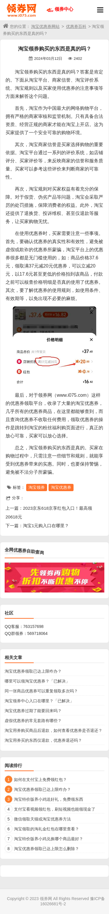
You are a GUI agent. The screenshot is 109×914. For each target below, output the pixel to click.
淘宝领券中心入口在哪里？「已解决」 (39, 700)
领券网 (46, 898)
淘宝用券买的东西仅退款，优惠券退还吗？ (43, 740)
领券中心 (64, 9)
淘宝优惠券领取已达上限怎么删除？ (46, 848)
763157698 (33, 626)
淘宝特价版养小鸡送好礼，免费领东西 (48, 799)
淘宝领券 (36, 487)
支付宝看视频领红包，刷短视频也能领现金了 (54, 809)
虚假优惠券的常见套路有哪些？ (33, 720)
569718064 (37, 633)
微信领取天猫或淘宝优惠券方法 (42, 819)
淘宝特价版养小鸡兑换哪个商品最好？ (48, 838)
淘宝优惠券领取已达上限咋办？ (33, 671)
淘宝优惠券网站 (45, 26)
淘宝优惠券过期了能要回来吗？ (33, 710)
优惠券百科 (76, 26)
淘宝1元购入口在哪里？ (46, 525)
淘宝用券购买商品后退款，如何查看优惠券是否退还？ (53, 730)
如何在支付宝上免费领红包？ (40, 779)
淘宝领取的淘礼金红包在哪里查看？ (46, 829)
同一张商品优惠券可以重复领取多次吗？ (41, 691)
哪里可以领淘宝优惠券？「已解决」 (37, 681)
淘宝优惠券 (61, 487)
